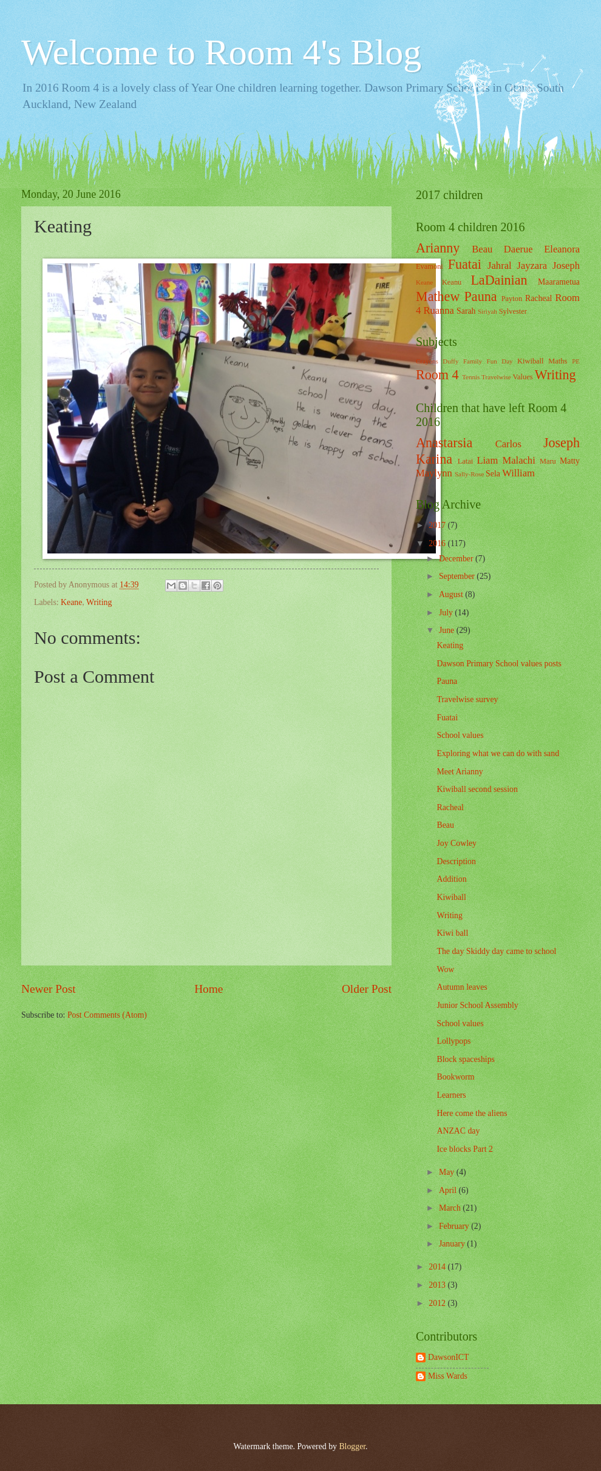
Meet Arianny (459, 771)
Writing (99, 602)
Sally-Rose (469, 474)
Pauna (480, 296)
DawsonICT (448, 1357)
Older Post (367, 988)
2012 (438, 1303)
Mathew (438, 296)
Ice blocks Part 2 (464, 1149)
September (458, 576)
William (518, 473)
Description (455, 861)
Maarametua (559, 281)
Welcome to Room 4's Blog (221, 52)
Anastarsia (444, 442)
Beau (482, 249)
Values (523, 377)
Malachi (519, 460)
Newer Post (48, 988)
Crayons (427, 361)
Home (208, 988)
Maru (548, 461)
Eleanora (562, 249)
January (453, 1243)
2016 (438, 543)
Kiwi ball (452, 933)
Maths (557, 361)
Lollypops (453, 1041)
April (449, 1190)
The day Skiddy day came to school (496, 951)
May (448, 1172)
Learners (451, 1095)
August (452, 594)
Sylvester (513, 311)
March (451, 1207)
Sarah (466, 311)
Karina (434, 459)
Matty (570, 460)
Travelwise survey (467, 699)
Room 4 (437, 374)
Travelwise (496, 376)
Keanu (451, 282)
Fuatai (464, 264)
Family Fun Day (488, 361)
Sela (493, 473)
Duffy (450, 361)
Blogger (352, 1446)
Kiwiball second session (476, 789)
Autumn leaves (461, 987)
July (447, 612)
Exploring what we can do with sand (497, 753)
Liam (487, 460)
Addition (451, 879)
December (457, 558)
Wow (445, 969)
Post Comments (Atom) (107, 1015)
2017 (438, 525)
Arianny (438, 247)
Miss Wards (447, 1376)
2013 (438, 1285)
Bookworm (455, 1076)
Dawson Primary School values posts (498, 663)
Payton (511, 298)
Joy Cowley (456, 843)
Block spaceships (465, 1059)
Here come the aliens (471, 1113)
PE (576, 361)
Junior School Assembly (477, 1005)
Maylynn (434, 473)
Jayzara (532, 265)
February (455, 1226)
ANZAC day (458, 1130)
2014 (438, 1266)
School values (459, 735)
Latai (466, 461)
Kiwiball (530, 361)
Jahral (499, 265)
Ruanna (438, 310)
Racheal (538, 298)
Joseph (566, 265)
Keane (71, 602)
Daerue (518, 249)
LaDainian (498, 280)
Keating (449, 645)
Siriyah (487, 311)
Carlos (508, 444)
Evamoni (429, 266)
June (448, 630)
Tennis (471, 376)
